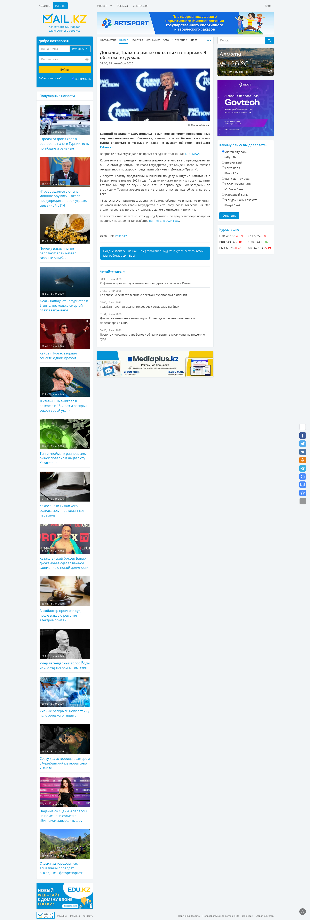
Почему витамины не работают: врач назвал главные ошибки (65, 237)
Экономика (153, 40)
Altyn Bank (232, 157)
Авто (166, 40)
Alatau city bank (236, 152)
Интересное (179, 40)
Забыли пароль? (50, 78)
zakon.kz (121, 236)
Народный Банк (236, 195)
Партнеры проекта (189, 916)
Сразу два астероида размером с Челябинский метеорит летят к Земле (65, 747)
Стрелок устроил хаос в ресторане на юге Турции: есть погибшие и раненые (65, 128)
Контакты (88, 916)
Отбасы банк (234, 189)
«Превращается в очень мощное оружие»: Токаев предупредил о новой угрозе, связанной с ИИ (65, 182)
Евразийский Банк (238, 184)
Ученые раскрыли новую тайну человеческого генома (65, 697)
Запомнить (83, 79)
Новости (104, 6)
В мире (123, 40)
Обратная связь (265, 916)
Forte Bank (232, 168)
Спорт (193, 40)
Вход (268, 6)
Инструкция (140, 6)
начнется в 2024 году (164, 221)
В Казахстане (108, 40)
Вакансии (247, 916)
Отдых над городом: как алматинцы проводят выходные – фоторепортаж (65, 852)
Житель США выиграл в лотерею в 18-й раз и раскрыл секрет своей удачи (65, 390)
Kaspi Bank (232, 205)
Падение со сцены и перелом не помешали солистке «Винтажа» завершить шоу (65, 800)
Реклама (122, 6)
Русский (60, 6)
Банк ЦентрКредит (238, 179)
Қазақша (44, 6)
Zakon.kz (106, 147)
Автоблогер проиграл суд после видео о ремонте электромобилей (65, 599)
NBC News (192, 154)
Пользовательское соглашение (220, 916)
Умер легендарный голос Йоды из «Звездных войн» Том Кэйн (65, 649)
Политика (137, 40)
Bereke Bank (233, 163)
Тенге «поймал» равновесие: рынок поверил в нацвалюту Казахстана (65, 442)
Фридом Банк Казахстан (242, 200)
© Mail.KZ (62, 916)
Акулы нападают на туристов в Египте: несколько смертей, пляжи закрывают (65, 290)
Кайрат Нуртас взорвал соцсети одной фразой (65, 339)
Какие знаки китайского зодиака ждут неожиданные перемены (65, 495)
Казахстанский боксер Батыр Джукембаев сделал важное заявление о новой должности (65, 547)
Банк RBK (231, 173)
